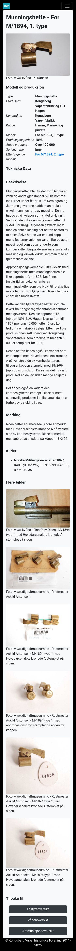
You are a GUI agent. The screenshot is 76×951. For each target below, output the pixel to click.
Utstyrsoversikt (38, 909)
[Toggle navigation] (67, 6)
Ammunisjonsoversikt (38, 931)
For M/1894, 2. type (49, 154)
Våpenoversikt (38, 920)
